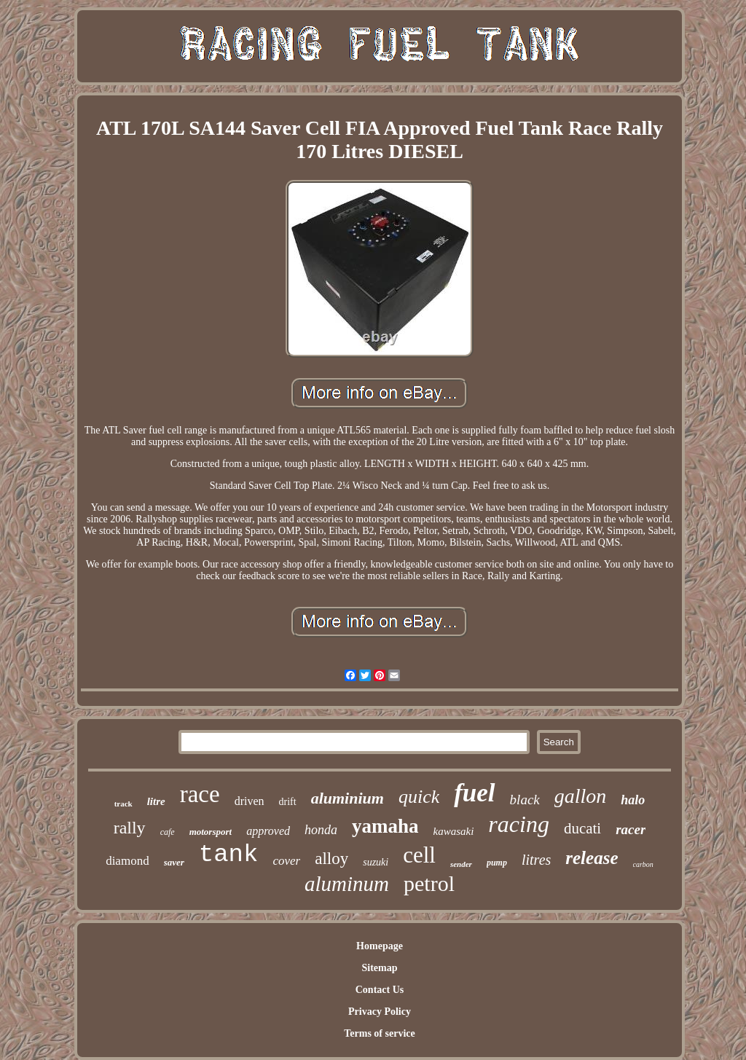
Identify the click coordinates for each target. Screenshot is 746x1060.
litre (156, 801)
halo (633, 800)
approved (268, 831)
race (200, 794)
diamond (127, 861)
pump (497, 862)
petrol (429, 883)
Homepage (379, 946)
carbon (643, 864)
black (525, 799)
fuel (474, 793)
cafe (167, 832)
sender (461, 864)
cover (286, 861)
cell (419, 855)
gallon (580, 796)
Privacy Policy (379, 1011)
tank (229, 854)
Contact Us (380, 989)
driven (249, 801)
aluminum (347, 883)
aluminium (347, 798)
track (123, 803)
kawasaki (453, 831)
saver (174, 862)
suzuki (375, 862)
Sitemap (379, 967)
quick (418, 796)
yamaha (385, 826)
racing (518, 824)
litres (536, 860)
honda (321, 830)
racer (630, 829)
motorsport (210, 831)
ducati (582, 828)
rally (130, 827)
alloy (331, 858)
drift (288, 801)
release (591, 858)
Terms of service (379, 1033)
